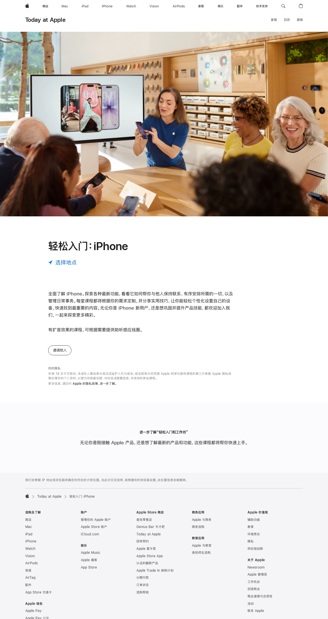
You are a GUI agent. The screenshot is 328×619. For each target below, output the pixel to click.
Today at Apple (45, 20)
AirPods (31, 563)
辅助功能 (253, 519)
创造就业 (253, 589)
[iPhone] (107, 6)
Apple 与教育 (201, 545)
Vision (30, 556)
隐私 (250, 541)
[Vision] (154, 6)
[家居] (201, 6)
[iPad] (85, 6)
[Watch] (131, 6)
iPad (28, 534)
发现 (274, 20)
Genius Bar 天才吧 (150, 527)
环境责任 (253, 534)
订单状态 (142, 585)
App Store (89, 567)
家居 (28, 570)
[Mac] (64, 6)
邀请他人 (60, 350)
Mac (28, 527)
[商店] (45, 6)
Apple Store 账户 (94, 527)
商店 (28, 519)
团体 (300, 20)
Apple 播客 (89, 560)
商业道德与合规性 (259, 596)
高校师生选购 (201, 552)
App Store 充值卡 (38, 592)
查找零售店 (144, 519)
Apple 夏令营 (146, 548)
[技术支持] (262, 6)
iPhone (30, 541)
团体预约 (142, 541)
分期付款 (142, 577)
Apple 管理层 (257, 574)
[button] (283, 6)
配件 (28, 585)
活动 (250, 603)
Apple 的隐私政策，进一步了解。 (95, 383)
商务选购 (198, 527)
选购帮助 (142, 592)
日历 (287, 20)
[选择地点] (62, 262)
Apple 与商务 (201, 519)
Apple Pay (33, 610)
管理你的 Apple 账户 (96, 519)
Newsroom (255, 567)
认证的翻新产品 (147, 563)
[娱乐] (220, 6)
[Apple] (27, 6)
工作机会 (253, 582)
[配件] (240, 6)
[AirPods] (178, 6)
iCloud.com (90, 534)
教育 (250, 527)
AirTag (30, 577)
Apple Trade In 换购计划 (154, 570)
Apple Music (90, 552)
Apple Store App (149, 556)
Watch (30, 548)
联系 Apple (255, 610)
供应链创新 (255, 548)
